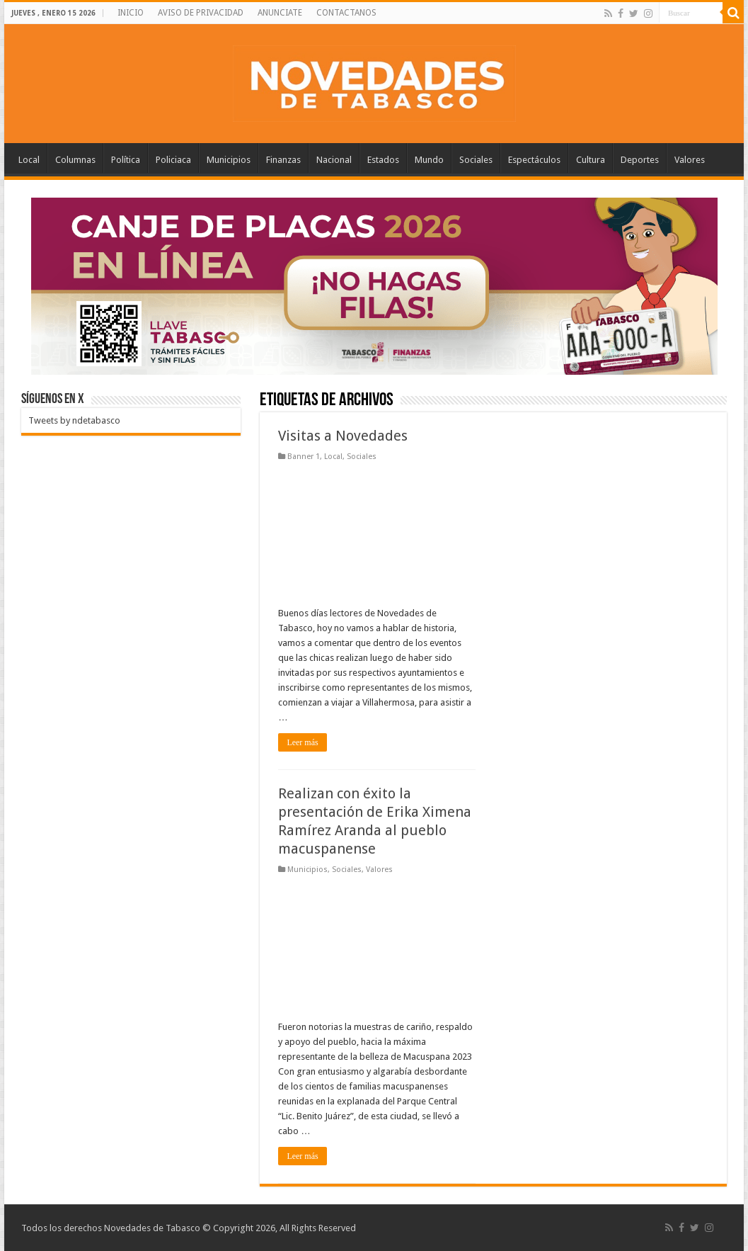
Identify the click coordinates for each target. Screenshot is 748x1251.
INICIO (130, 13)
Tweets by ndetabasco (74, 420)
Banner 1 (303, 456)
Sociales (476, 159)
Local (29, 159)
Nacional (334, 159)
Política (125, 159)
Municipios (229, 159)
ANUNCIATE (280, 13)
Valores (689, 159)
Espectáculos (534, 159)
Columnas (75, 159)
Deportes (640, 159)
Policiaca (173, 159)
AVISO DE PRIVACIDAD (200, 13)
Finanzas (283, 159)
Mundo (429, 159)
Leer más (302, 742)
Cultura (590, 159)
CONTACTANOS (346, 13)
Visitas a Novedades (343, 435)
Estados (383, 159)
